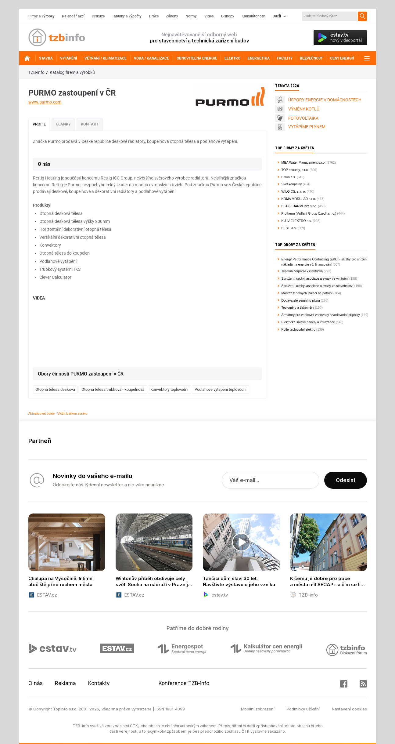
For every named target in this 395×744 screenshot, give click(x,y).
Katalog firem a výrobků (72, 72)
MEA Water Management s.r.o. (304, 162)
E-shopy (227, 16)
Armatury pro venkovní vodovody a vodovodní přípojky (321, 315)
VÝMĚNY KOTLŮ (303, 109)
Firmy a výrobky (41, 16)
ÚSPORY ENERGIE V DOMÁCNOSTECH (324, 99)
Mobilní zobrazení (258, 708)
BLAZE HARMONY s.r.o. (299, 206)
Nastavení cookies (349, 708)
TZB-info (36, 72)
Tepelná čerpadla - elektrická (302, 271)
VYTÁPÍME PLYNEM (306, 126)
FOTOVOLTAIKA (303, 118)
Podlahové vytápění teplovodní (220, 389)
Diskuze (98, 16)
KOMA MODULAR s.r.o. (299, 199)
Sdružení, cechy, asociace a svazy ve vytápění (315, 278)
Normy (191, 16)
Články (63, 124)
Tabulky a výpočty (127, 16)
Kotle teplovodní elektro (298, 329)
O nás (35, 683)
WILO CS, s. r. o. (294, 191)
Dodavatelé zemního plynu (301, 300)
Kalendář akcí (73, 16)
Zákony (172, 16)
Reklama (65, 683)
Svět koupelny (292, 184)
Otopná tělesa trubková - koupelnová (112, 389)
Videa (209, 16)
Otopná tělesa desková (55, 389)
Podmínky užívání (303, 708)
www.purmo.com (44, 102)
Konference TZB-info (184, 683)
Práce (154, 16)
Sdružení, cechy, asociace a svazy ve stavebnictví (318, 286)
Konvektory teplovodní (169, 389)
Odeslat (345, 480)
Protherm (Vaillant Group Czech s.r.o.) (309, 213)
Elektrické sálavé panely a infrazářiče (308, 322)
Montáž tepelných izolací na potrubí (307, 293)
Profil (39, 124)
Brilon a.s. (289, 177)
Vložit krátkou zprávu (72, 413)
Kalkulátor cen (253, 16)
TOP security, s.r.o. (295, 170)
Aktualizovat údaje (41, 413)
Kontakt (90, 124)
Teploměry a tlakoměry (298, 307)
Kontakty (99, 683)
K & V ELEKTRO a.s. (297, 221)
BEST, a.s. (289, 228)
